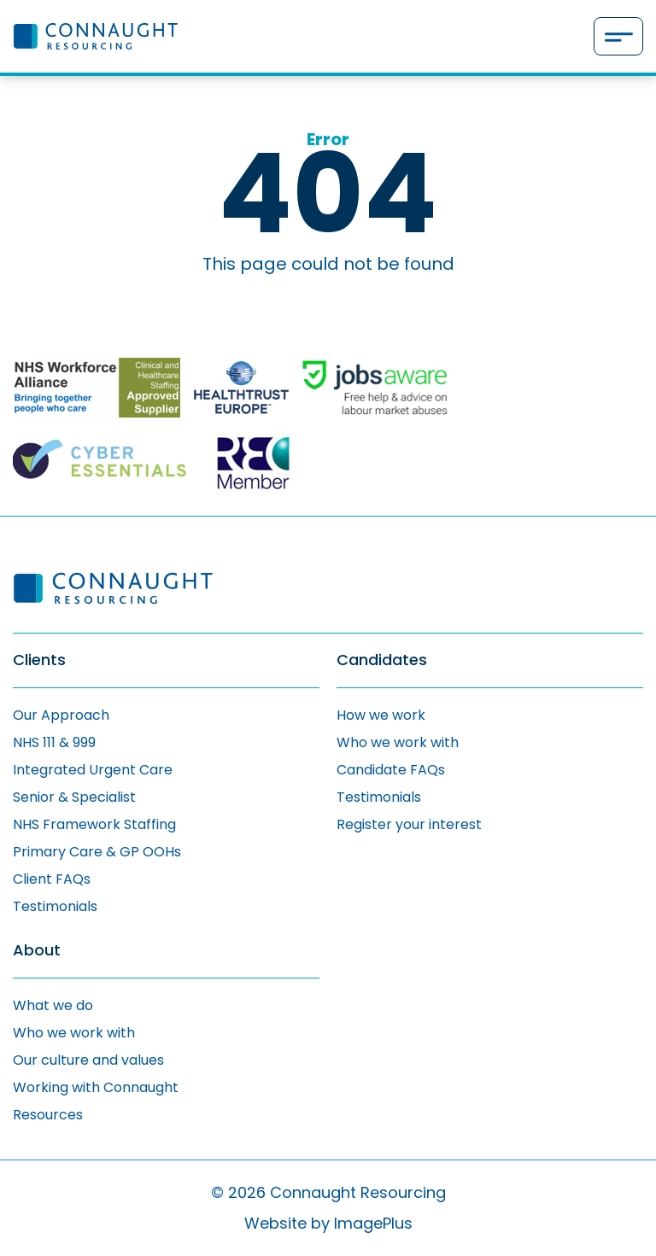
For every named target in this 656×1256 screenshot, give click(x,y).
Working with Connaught (96, 1087)
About (37, 951)
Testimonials (55, 906)
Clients (39, 660)
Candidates (382, 660)
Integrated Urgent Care (93, 770)
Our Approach (61, 715)
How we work (381, 715)
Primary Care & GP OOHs (97, 852)
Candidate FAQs (391, 770)
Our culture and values (88, 1060)
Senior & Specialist (74, 797)
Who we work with (398, 742)
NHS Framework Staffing (94, 824)
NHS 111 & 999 (54, 742)
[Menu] (618, 36)
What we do (53, 1005)
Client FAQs (52, 879)
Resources (48, 1115)
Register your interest (409, 824)
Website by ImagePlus (328, 1223)
